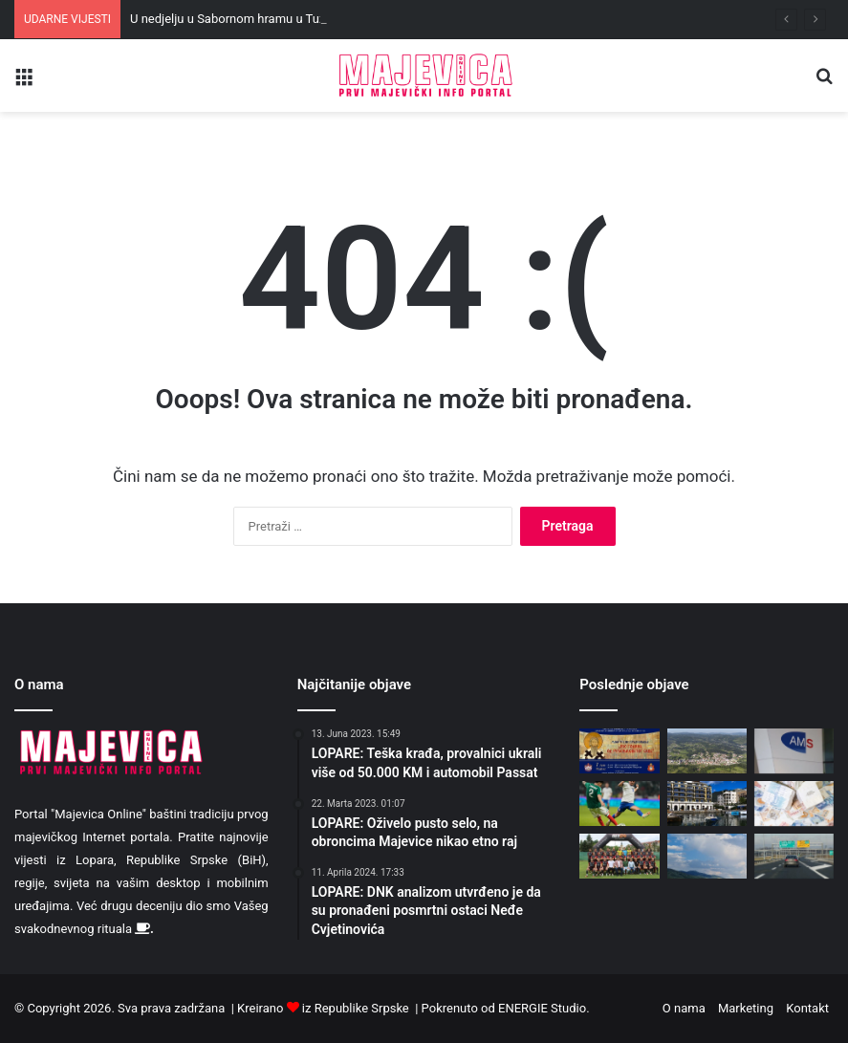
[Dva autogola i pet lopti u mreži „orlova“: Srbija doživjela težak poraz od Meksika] (619, 803)
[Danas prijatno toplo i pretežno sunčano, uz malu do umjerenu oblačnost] (707, 856)
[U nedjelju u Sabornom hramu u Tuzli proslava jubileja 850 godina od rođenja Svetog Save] (619, 750)
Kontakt (807, 1008)
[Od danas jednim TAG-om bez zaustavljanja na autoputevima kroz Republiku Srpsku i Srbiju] (794, 856)
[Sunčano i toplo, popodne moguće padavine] (707, 750)
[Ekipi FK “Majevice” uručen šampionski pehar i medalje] (619, 856)
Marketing (745, 1008)
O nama (684, 1008)
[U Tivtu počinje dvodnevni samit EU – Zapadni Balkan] (707, 803)
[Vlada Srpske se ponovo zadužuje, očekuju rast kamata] (794, 803)
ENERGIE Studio (542, 1008)
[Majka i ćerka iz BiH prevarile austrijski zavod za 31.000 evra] (794, 750)
